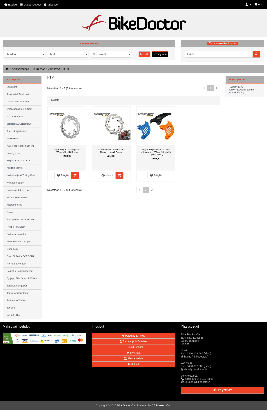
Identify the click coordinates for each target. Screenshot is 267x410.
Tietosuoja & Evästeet (133, 341)
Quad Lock (12, 249)
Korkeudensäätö (15, 183)
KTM (66, 69)
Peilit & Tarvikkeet (16, 227)
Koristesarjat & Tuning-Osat (21, 175)
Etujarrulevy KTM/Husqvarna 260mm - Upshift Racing (66, 150)
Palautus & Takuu (133, 335)
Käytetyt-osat (13, 153)
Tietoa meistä (133, 358)
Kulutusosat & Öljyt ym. (19, 190)
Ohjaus (10, 212)
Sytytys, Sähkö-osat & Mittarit (22, 278)
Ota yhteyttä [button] (222, 390)
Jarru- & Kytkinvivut (17, 131)
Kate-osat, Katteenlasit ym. (20, 146)
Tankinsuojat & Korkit (17, 293)
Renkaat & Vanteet (16, 263)
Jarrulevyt (54, 69)
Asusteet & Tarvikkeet (18, 94)
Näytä (63, 175)
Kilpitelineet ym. (15, 168)
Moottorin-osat (14, 205)
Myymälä (134, 352)
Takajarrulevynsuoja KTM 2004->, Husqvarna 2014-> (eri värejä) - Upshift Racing (156, 152)
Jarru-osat (39, 69)
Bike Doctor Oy (126, 405)
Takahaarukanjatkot (17, 285)
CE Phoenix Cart (161, 405)
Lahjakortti (12, 87)
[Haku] (219, 54)
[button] (248, 5)
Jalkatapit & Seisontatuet (19, 124)
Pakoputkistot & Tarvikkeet (20, 219)
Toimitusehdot (133, 347)
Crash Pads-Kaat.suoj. (18, 101)
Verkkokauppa (20, 69)
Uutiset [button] (133, 364)
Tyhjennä (160, 54)
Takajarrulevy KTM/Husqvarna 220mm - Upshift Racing (111, 150)
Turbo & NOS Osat (16, 300)
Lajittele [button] (55, 100)
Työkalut (11, 307)
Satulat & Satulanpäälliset (20, 271)
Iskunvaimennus (15, 116)
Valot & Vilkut (13, 315)
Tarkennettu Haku (222, 43)
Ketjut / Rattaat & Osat (18, 160)
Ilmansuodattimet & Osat (19, 109)
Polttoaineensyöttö (16, 234)
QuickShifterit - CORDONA (20, 256)
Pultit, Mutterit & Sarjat (18, 241)
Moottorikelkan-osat (17, 197)
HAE (144, 54)
